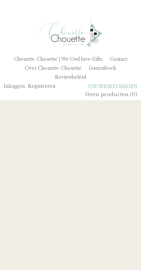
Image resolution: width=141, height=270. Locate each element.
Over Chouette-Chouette (53, 68)
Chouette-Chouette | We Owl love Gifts (58, 59)
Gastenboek (102, 68)
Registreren (41, 86)
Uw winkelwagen (112, 86)
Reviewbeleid (70, 77)
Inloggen (14, 86)
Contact (118, 59)
